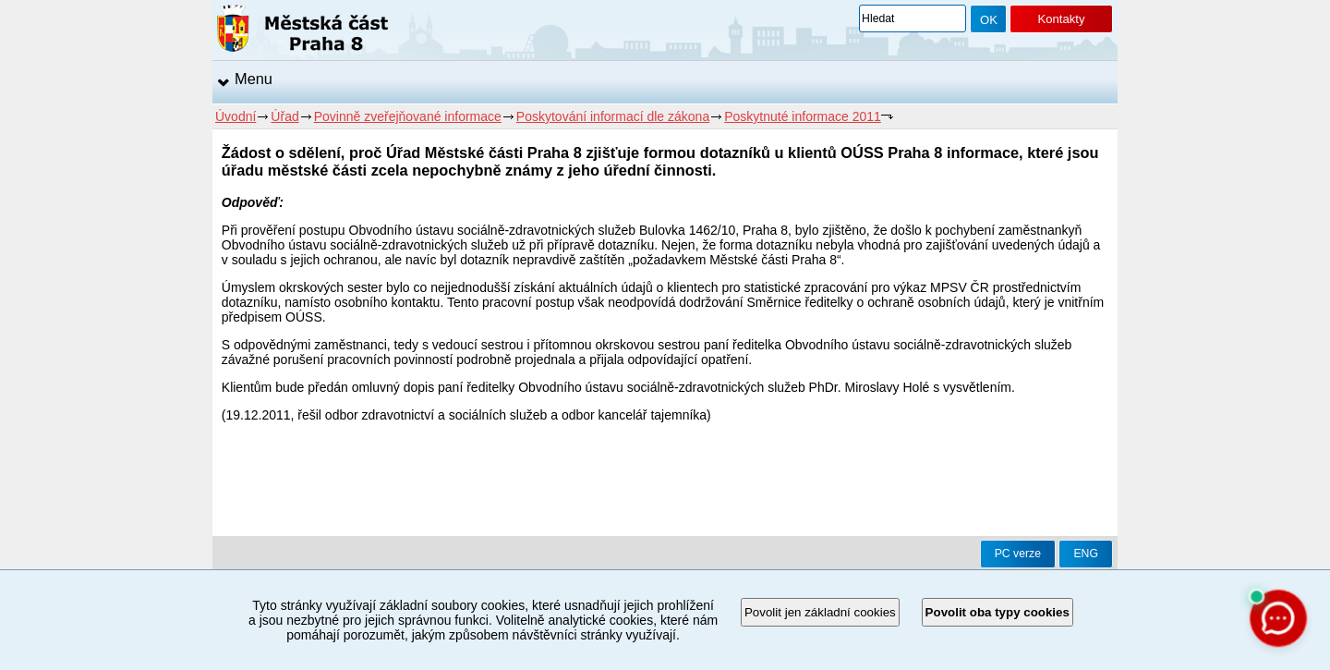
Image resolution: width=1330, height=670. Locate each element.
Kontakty (1060, 19)
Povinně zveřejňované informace (408, 116)
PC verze (1018, 553)
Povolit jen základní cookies (820, 612)
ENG (1085, 553)
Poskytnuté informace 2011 (802, 116)
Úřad (284, 116)
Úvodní (235, 116)
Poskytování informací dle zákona (612, 116)
